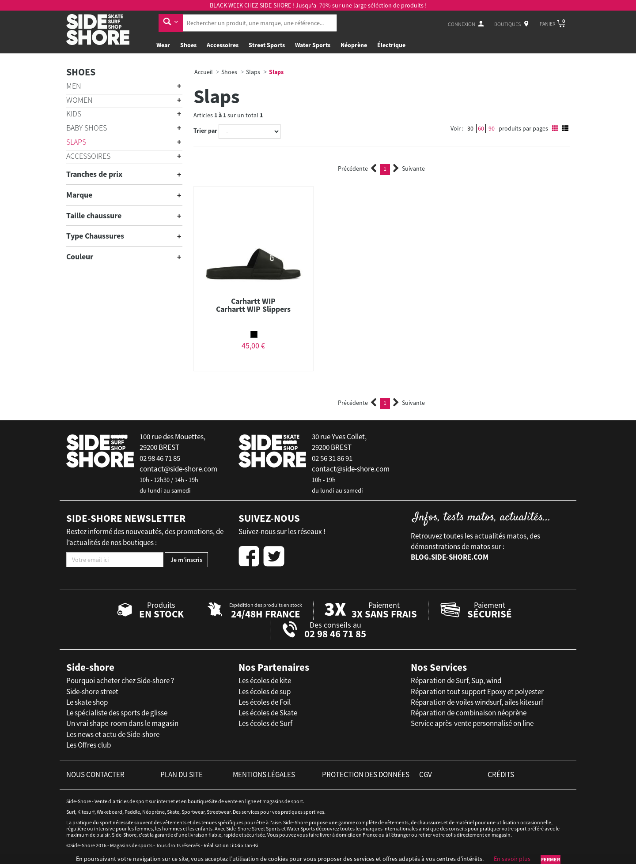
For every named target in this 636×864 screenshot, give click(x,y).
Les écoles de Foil (264, 702)
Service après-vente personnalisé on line (472, 723)
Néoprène (354, 45)
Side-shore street (92, 691)
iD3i (236, 845)
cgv (425, 774)
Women (79, 100)
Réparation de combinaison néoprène (468, 713)
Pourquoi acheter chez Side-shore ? (120, 680)
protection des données (365, 774)
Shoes (188, 45)
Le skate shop (87, 702)
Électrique (391, 45)
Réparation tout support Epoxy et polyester (477, 691)
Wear (163, 45)
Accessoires (222, 45)
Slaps (76, 142)
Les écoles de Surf (265, 723)
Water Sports (312, 45)
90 (491, 128)
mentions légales (264, 774)
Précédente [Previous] (357, 168)
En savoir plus (512, 859)
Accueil (203, 72)
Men (73, 86)
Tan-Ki (251, 845)
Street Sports (267, 45)
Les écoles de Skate (267, 713)
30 (470, 128)
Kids (73, 113)
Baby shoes (86, 128)
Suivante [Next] (409, 168)
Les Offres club (88, 745)
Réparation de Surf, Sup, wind (456, 680)
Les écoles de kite (264, 680)
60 (481, 128)
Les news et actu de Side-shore (112, 734)
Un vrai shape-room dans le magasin (122, 723)
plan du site (181, 774)
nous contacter (95, 774)
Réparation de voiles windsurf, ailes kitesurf (477, 702)
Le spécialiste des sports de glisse (116, 713)
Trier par (205, 131)
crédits (501, 774)
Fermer (550, 859)
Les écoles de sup (264, 691)
